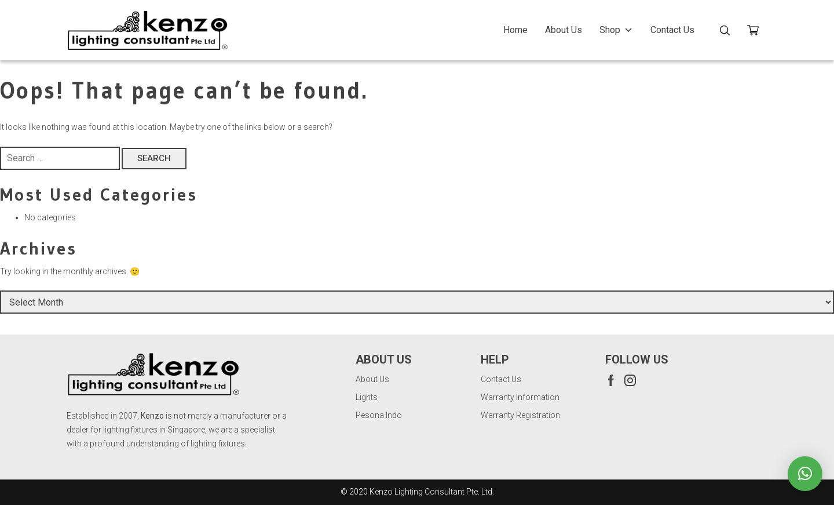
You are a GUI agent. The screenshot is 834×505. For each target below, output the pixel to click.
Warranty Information (520, 397)
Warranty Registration (520, 415)
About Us (563, 29)
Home (515, 29)
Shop (616, 29)
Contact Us (672, 29)
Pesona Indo (379, 415)
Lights (367, 397)
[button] (805, 473)
